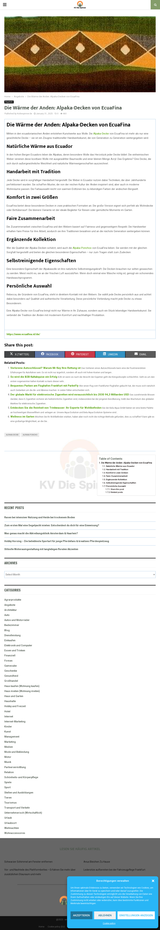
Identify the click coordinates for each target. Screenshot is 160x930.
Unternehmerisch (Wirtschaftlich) (23, 812)
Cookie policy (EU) (56, 926)
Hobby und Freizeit (15, 706)
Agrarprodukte (12, 599)
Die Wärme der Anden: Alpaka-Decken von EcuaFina (126, 462)
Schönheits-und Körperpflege (21, 777)
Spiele (7, 782)
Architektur (10, 610)
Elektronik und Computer (18, 645)
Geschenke (10, 670)
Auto (7, 615)
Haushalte (10, 701)
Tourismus (10, 802)
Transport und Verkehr (17, 807)
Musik (7, 762)
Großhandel (11, 680)
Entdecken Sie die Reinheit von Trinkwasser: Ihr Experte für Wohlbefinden (56, 407)
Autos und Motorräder (17, 620)
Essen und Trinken (14, 650)
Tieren (8, 797)
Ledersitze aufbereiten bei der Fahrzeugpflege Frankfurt (114, 869)
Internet (8, 716)
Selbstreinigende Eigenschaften (121, 483)
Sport (7, 787)
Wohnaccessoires (14, 833)
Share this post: (117, 489)
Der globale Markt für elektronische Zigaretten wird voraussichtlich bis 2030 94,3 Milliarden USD (69, 394)
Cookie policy (109, 923)
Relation (9, 772)
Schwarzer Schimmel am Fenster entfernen (28, 861)
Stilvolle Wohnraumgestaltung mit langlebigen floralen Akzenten (41, 549)
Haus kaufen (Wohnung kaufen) (22, 686)
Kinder (8, 726)
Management (11, 736)
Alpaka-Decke (101, 133)
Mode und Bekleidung (16, 752)
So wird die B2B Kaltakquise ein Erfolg (33, 376)
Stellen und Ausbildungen (18, 792)
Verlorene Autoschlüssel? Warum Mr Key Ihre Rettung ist (45, 368)
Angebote (9, 102)
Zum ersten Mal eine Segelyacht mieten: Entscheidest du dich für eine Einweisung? (51, 525)
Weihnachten (11, 828)
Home (41, 926)
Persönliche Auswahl (116, 486)
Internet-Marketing (14, 721)
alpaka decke (12, 435)
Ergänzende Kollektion (116, 479)
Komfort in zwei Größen (117, 473)
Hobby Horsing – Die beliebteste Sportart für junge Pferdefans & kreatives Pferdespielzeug (56, 541)
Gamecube (10, 665)
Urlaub (8, 817)
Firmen (8, 660)
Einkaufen (9, 640)
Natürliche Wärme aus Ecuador (120, 466)
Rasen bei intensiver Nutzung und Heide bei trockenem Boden (39, 517)
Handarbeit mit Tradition (117, 469)
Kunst (7, 731)
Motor (7, 757)
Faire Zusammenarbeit (116, 476)
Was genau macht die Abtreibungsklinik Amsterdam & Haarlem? (41, 533)
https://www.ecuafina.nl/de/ (23, 334)
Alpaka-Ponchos (82, 247)
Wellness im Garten (22, 416)
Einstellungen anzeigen (136, 915)
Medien (8, 746)
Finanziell (9, 655)
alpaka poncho (30, 435)
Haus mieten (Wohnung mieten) (22, 691)
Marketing (10, 741)
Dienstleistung (12, 635)
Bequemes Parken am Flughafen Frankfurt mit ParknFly (44, 385)
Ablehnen (105, 915)
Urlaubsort (10, 823)
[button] (153, 881)
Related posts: (117, 492)
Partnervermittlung (15, 767)
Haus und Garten (13, 696)
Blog (7, 630)
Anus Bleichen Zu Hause (97, 861)
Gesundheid (11, 675)
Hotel (7, 711)
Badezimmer (11, 625)
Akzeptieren (81, 915)
